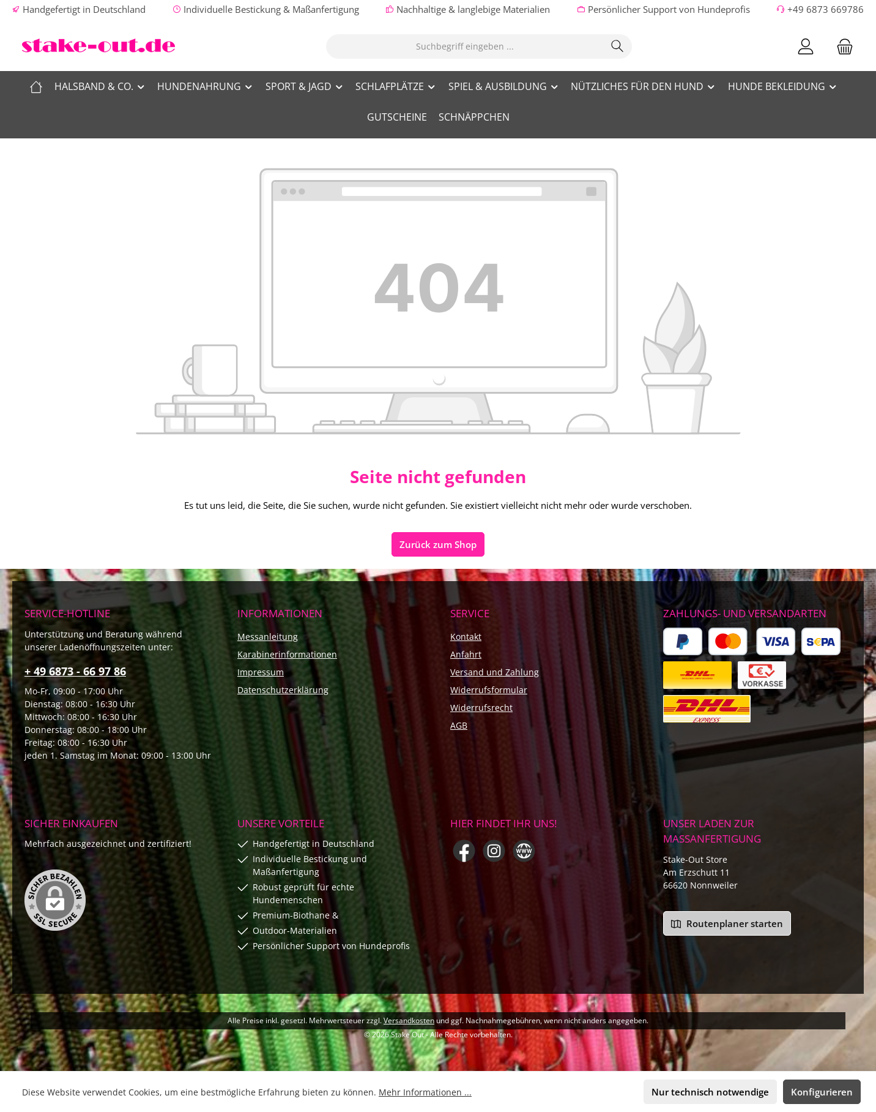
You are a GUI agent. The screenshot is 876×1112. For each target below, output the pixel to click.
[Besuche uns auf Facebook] (464, 851)
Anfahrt (465, 654)
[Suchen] (617, 46)
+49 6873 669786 (825, 9)
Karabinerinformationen (287, 654)
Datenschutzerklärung (282, 690)
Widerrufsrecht (481, 707)
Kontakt (465, 636)
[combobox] (465, 46)
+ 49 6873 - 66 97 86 (75, 671)
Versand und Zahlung (494, 672)
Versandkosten (409, 1020)
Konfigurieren (822, 1092)
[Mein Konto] (805, 46)
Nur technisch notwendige (710, 1092)
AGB (458, 725)
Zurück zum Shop (438, 544)
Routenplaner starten (727, 923)
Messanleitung (267, 636)
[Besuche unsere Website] (524, 851)
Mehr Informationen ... (425, 1092)
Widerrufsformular (488, 690)
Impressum (260, 672)
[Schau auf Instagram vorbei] (494, 851)
